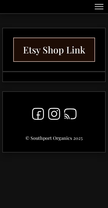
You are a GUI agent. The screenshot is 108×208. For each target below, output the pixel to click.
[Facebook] (38, 115)
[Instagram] (54, 115)
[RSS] (70, 115)
